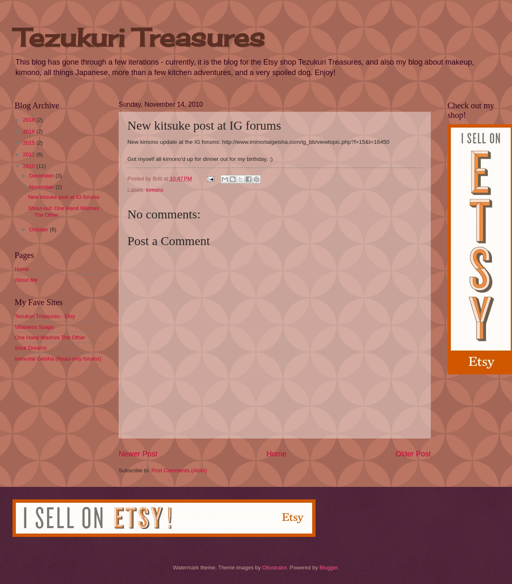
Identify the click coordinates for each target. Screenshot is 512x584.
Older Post (413, 454)
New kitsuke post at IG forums (63, 197)
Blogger (328, 567)
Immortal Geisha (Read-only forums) (58, 359)
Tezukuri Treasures (140, 37)
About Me (26, 280)
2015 (29, 143)
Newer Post (138, 454)
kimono (155, 190)
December (42, 176)
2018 (29, 120)
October (39, 229)
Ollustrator (274, 567)
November (42, 187)
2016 (29, 131)
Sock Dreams (31, 348)
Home (276, 454)
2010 (29, 166)
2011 (29, 154)
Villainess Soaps (34, 327)
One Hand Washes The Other (50, 337)
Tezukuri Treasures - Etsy (45, 316)
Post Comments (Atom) (179, 470)
